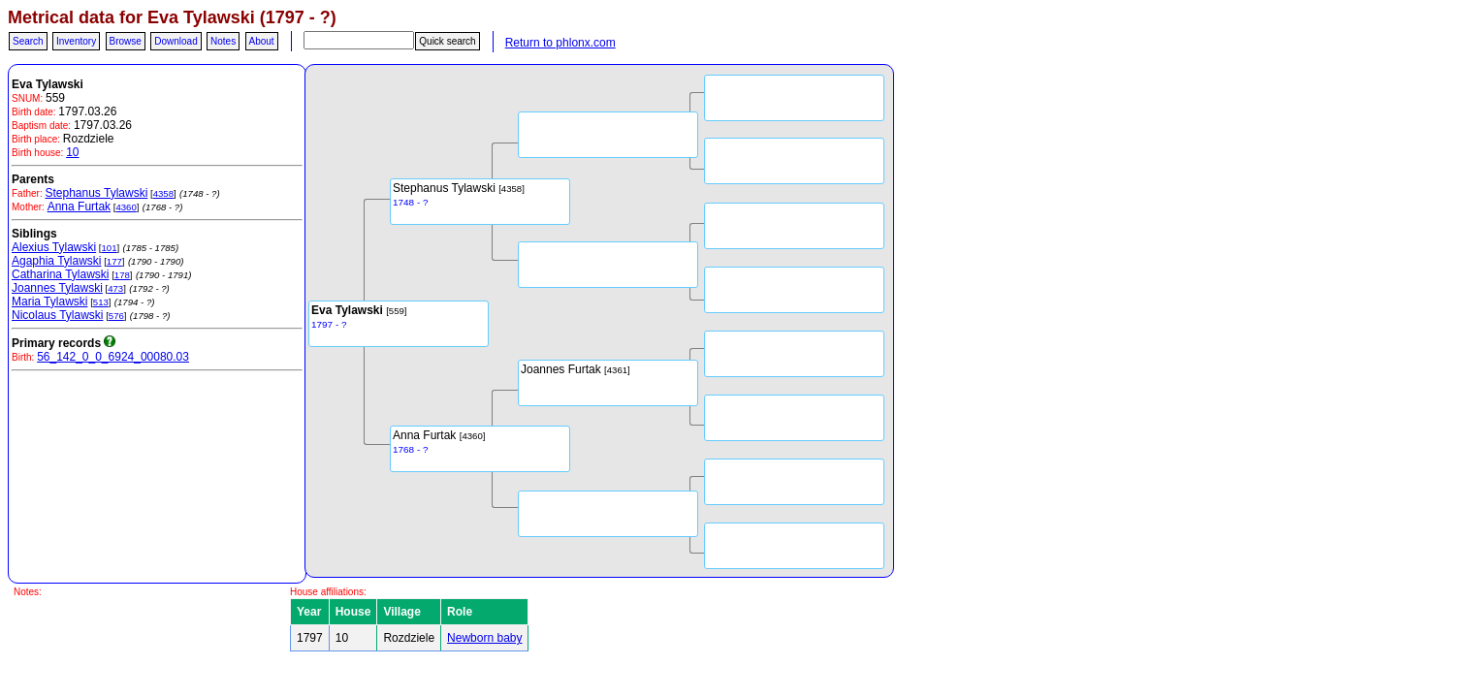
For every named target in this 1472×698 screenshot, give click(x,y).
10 (72, 152)
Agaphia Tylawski (57, 261)
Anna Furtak (79, 206)
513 (101, 302)
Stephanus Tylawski (96, 193)
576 (116, 315)
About (261, 41)
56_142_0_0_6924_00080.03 (113, 357)
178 (122, 275)
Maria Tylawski (49, 301)
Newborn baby (484, 638)
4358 (163, 193)
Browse (126, 41)
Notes (223, 41)
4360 (125, 207)
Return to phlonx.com (560, 42)
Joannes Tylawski (57, 288)
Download (175, 41)
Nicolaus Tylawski (57, 315)
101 (108, 247)
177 (114, 261)
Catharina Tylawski (61, 274)
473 (115, 288)
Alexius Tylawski (54, 247)
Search (28, 41)
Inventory (76, 41)
